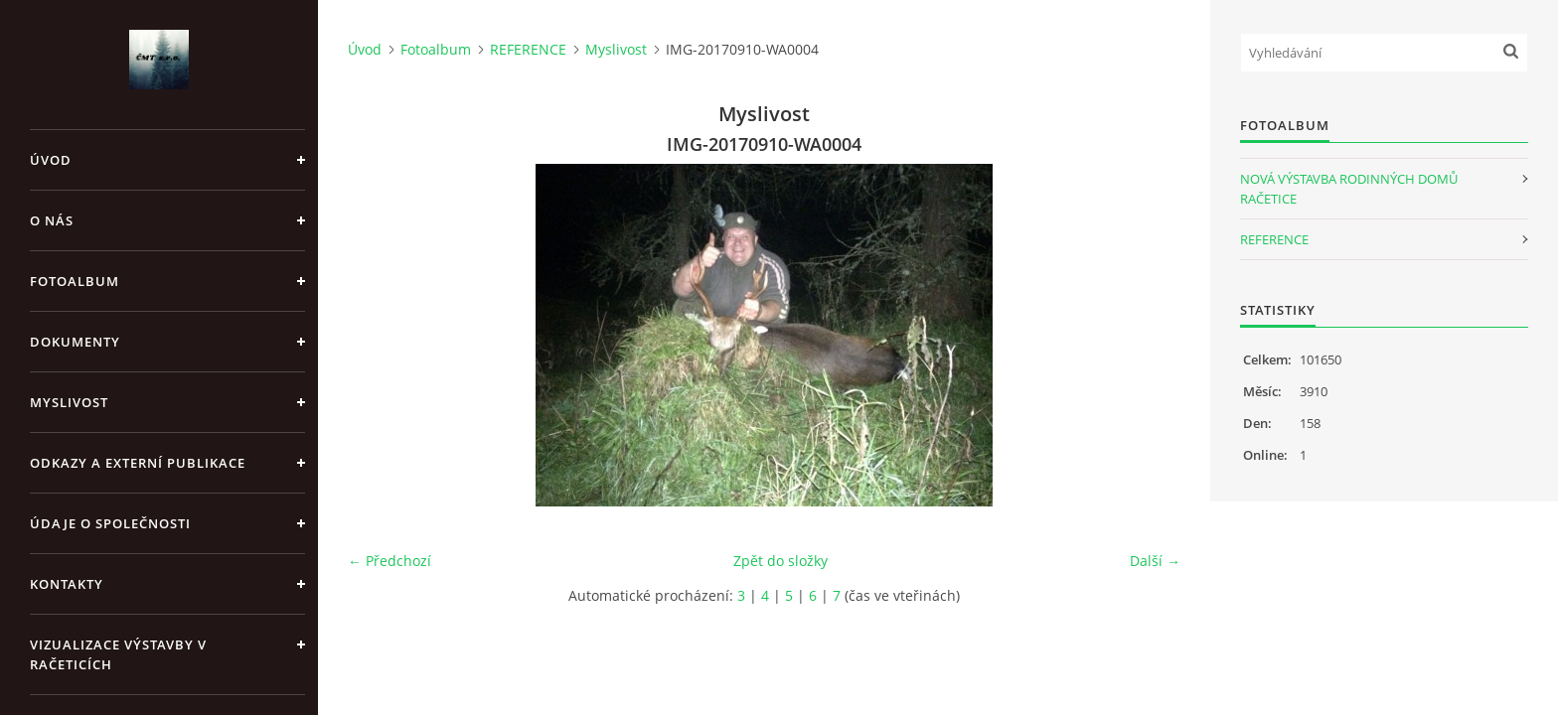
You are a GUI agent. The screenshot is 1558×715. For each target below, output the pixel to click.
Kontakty (66, 584)
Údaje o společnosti (110, 523)
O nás (52, 220)
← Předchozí (389, 560)
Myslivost (69, 402)
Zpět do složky (780, 560)
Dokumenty (75, 342)
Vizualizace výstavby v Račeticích (118, 654)
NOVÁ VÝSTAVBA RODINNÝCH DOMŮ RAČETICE (1349, 189)
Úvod (51, 160)
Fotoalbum (74, 281)
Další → (1155, 560)
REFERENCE (528, 49)
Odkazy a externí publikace (137, 463)
